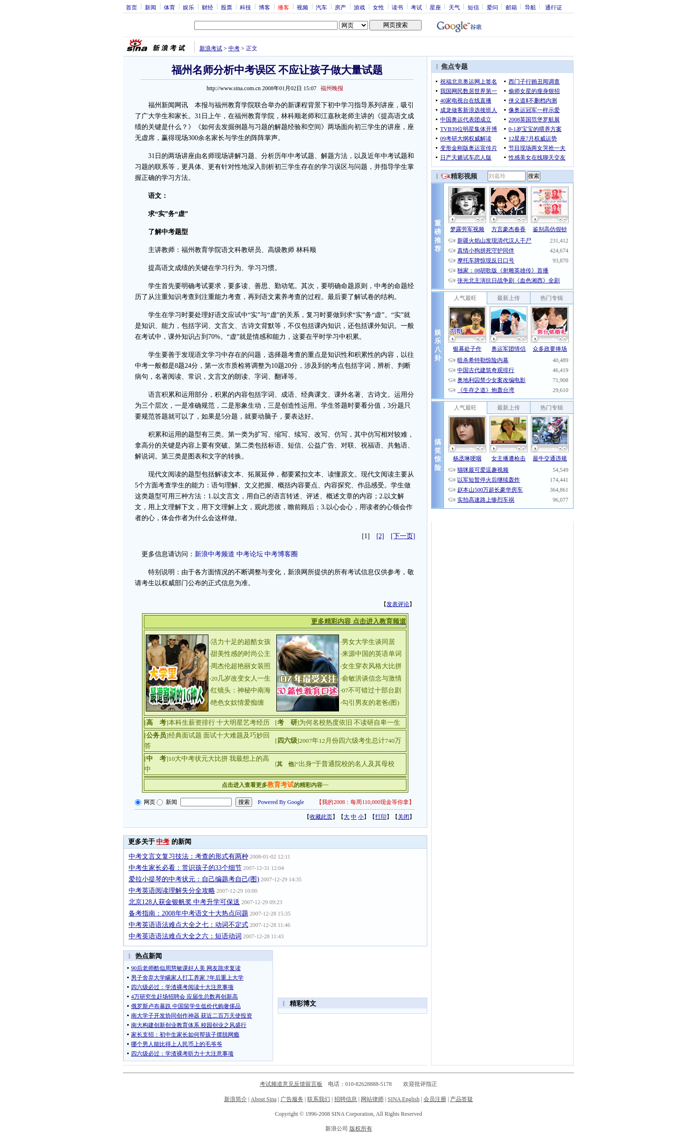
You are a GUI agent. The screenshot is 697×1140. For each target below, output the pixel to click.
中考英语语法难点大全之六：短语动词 (185, 936)
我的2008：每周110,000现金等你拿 (365, 802)
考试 (416, 7)
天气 (454, 7)
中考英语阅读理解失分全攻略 (172, 890)
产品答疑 (461, 1099)
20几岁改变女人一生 (241, 678)
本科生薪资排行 (192, 722)
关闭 (403, 816)
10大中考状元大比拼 (198, 758)
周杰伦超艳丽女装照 (241, 666)
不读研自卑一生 (377, 722)
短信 (473, 7)
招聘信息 (345, 1099)
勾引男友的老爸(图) (370, 702)
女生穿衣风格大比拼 (372, 666)
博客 (264, 7)
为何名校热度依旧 (325, 722)
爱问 (492, 7)
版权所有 (360, 1128)
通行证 (553, 7)
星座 (435, 7)
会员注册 (435, 1099)
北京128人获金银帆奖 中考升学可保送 (184, 902)
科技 (245, 7)
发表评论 (397, 604)
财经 (207, 7)
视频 (302, 7)
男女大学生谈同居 (368, 641)
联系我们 (318, 1099)
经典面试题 (185, 735)
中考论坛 (249, 554)
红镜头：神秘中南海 (241, 690)
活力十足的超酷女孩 (241, 641)
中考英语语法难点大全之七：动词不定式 (188, 924)
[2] (380, 536)
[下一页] (403, 536)
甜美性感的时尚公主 (241, 653)
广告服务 (292, 1099)
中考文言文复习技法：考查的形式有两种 (188, 856)
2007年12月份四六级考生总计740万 (350, 740)
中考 (234, 48)
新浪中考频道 (215, 554)
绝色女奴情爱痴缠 (237, 702)
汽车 (321, 7)
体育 (169, 7)
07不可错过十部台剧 (372, 690)
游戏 (359, 7)
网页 (149, 802)
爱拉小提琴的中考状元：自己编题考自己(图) (194, 879)
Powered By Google (281, 802)
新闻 (150, 7)
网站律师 (372, 1099)
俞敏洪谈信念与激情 (372, 678)
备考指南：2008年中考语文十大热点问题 (188, 913)
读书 (397, 7)
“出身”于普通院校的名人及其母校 (345, 763)
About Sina (263, 1099)
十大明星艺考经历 (243, 722)
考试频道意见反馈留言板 (291, 1084)
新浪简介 (235, 1099)
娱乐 (188, 7)
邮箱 (511, 7)
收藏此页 (321, 816)
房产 (340, 7)
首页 (131, 7)
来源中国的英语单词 (372, 653)
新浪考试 (210, 48)
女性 (378, 7)
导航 (530, 7)
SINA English (403, 1099)
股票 (226, 7)
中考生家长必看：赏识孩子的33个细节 (185, 867)
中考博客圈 (281, 554)
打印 (380, 816)
